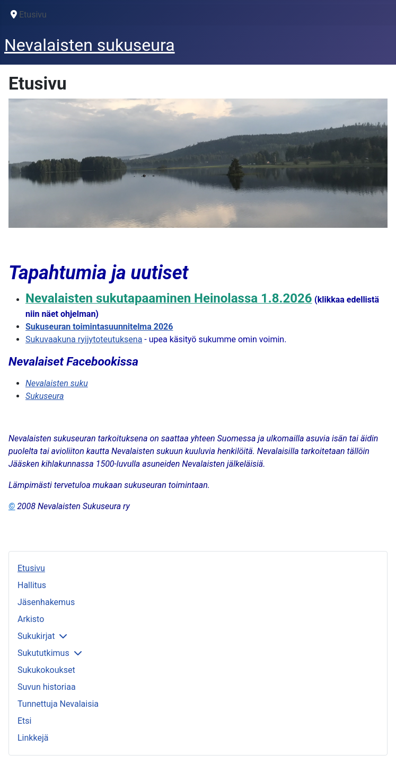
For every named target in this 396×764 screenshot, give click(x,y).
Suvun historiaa (46, 687)
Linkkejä (32, 738)
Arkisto (30, 619)
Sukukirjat (36, 636)
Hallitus (31, 585)
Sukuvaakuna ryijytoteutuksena (83, 339)
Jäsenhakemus (46, 602)
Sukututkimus (43, 653)
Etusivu (31, 568)
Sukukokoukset (46, 670)
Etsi (24, 721)
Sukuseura (44, 396)
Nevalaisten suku (56, 383)
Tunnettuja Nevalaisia (58, 704)
